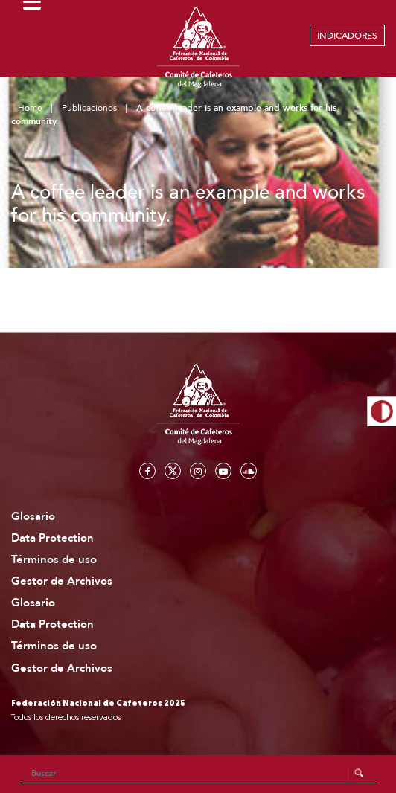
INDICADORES (347, 36)
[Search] (198, 773)
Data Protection (52, 538)
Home (30, 108)
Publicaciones (89, 108)
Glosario (33, 516)
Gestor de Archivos (61, 581)
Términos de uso (54, 560)
